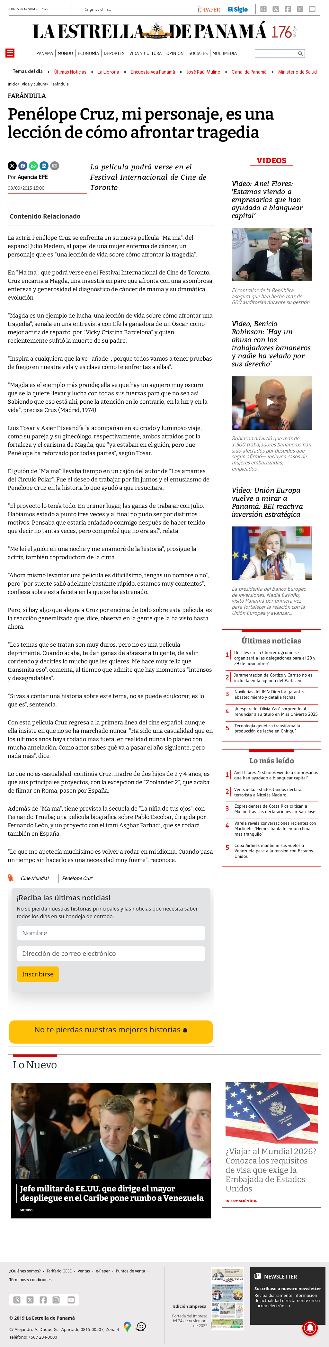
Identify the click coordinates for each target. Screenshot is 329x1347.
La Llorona (108, 72)
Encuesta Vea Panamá (153, 72)
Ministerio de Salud (297, 72)
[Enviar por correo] (54, 165)
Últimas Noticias (70, 72)
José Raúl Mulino (203, 72)
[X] (276, 9)
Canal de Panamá (249, 72)
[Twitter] (12, 165)
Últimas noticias (271, 640)
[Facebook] (288, 9)
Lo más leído (271, 760)
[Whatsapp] (33, 165)
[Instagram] (300, 9)
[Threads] (263, 9)
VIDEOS (272, 160)
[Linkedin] (44, 165)
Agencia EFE (33, 177)
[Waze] (141, 1326)
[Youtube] (312, 9)
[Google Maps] (127, 1326)
